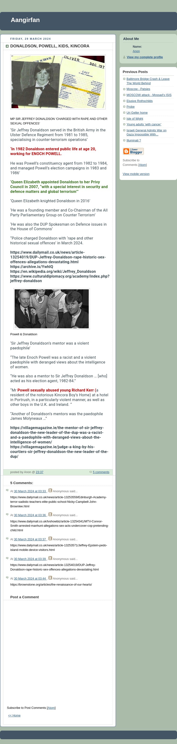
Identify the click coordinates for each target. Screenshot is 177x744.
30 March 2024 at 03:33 (30, 491)
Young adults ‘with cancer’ (144, 124)
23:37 (40, 472)
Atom (51, 708)
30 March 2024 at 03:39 (30, 559)
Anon (136, 51)
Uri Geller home (137, 112)
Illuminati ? (134, 140)
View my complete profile (145, 57)
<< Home (14, 715)
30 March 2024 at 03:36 (30, 515)
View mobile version (136, 174)
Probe (131, 106)
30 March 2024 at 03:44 (30, 578)
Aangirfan (25, 19)
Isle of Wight (135, 118)
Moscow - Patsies (138, 89)
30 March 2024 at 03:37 (30, 539)
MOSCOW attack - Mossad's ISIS (149, 95)
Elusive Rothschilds (140, 101)
